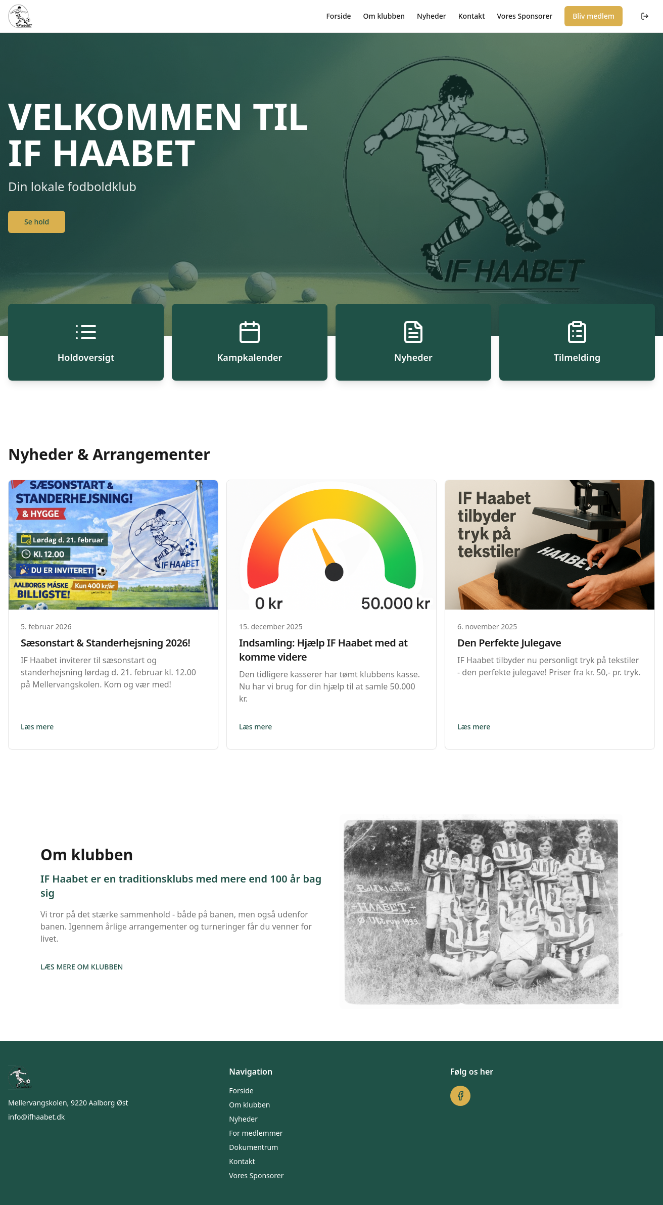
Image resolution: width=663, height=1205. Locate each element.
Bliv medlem (593, 16)
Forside (338, 16)
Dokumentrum (253, 1147)
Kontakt (471, 16)
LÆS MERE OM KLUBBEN (81, 966)
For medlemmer (255, 1133)
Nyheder (431, 16)
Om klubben (384, 16)
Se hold (36, 221)
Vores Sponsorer (525, 16)
